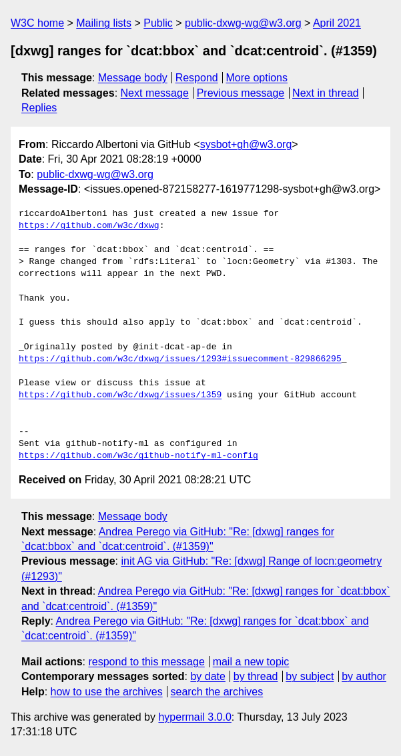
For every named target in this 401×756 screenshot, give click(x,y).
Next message (155, 93)
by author (364, 676)
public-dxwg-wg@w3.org (243, 23)
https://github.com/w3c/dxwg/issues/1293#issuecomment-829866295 (180, 359)
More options (257, 77)
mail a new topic (251, 661)
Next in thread (325, 93)
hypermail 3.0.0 (194, 717)
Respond (196, 77)
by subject (310, 676)
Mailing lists (103, 23)
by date (207, 676)
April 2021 (337, 23)
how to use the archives (107, 691)
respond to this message (146, 661)
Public (158, 23)
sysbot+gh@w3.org (246, 144)
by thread (256, 676)
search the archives (217, 691)
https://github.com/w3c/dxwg (89, 226)
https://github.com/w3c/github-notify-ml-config (138, 456)
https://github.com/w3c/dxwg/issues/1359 (120, 395)
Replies (39, 107)
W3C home (37, 23)
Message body (132, 77)
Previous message (241, 93)
